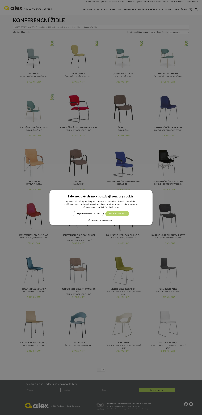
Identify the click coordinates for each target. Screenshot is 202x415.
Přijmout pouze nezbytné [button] (88, 214)
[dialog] (101, 207)
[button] (101, 220)
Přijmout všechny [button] (117, 214)
